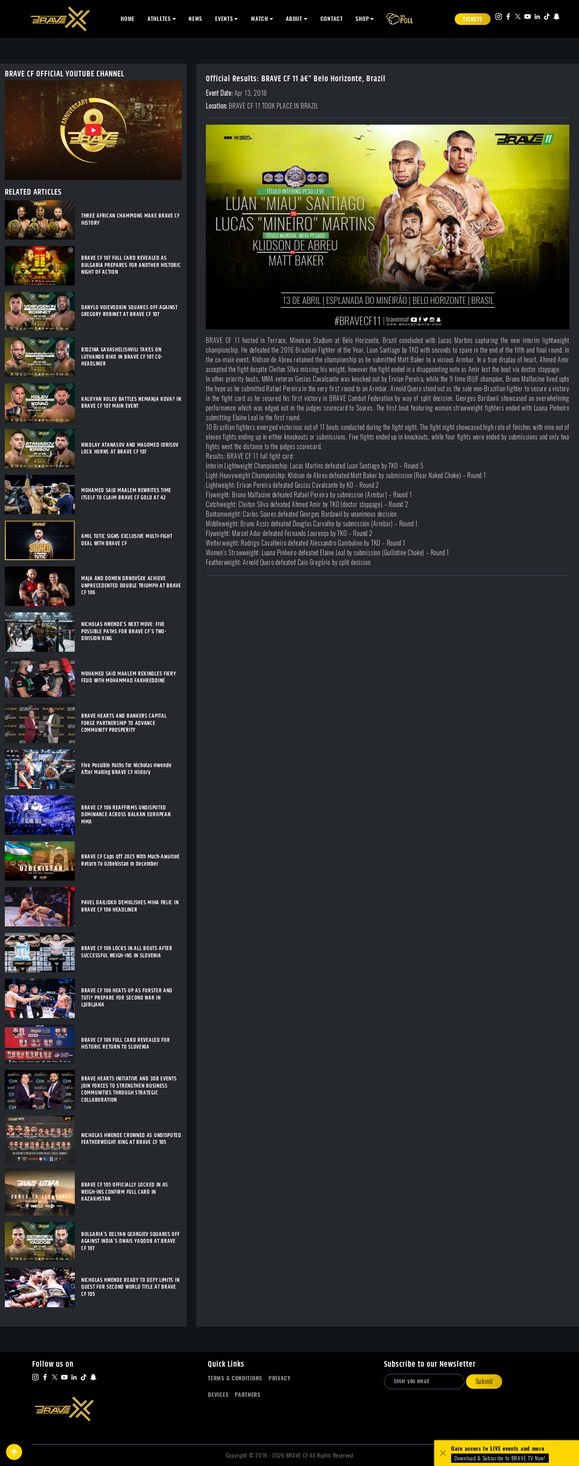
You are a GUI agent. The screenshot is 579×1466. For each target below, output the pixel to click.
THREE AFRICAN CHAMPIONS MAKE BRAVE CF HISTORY (130, 220)
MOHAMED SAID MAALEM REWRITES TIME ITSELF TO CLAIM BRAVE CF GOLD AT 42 (126, 494)
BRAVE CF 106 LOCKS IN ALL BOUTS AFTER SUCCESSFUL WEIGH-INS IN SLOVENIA (126, 952)
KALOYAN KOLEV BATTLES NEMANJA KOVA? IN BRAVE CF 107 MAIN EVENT (131, 403)
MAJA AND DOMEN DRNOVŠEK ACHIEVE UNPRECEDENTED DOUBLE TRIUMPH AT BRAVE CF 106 (131, 586)
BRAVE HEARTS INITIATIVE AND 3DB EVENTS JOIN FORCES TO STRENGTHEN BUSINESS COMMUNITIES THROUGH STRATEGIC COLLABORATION (129, 1090)
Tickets (472, 19)
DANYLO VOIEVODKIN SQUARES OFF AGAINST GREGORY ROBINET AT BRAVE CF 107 (129, 311)
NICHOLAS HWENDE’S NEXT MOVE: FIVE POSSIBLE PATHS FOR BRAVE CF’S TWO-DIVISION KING (123, 632)
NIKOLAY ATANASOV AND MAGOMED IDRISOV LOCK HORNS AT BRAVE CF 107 (130, 449)
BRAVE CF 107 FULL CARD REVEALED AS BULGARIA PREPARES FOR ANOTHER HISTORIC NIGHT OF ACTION (131, 265)
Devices (218, 1394)
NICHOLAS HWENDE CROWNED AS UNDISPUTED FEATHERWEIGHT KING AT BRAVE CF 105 (131, 1139)
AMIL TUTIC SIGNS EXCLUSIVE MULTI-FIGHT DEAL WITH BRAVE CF (126, 540)
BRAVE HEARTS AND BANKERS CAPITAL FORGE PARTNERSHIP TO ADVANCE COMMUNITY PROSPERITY (123, 723)
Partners (248, 1394)
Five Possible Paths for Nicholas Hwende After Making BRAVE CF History (126, 769)
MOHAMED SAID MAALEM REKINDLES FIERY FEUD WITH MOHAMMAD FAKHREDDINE (128, 678)
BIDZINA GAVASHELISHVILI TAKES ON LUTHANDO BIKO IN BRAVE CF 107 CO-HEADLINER (122, 357)
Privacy (280, 1378)
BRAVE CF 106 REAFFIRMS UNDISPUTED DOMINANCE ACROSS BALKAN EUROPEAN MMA (125, 815)
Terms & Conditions (235, 1378)
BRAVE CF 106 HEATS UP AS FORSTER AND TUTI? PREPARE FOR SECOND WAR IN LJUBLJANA (126, 998)
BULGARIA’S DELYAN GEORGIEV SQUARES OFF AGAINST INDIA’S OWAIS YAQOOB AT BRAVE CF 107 (130, 1241)
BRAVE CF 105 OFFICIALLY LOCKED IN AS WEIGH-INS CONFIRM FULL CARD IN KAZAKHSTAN (124, 1192)
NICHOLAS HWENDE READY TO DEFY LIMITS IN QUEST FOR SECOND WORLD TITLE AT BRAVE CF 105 (130, 1287)
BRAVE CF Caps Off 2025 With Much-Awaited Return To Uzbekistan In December (130, 861)
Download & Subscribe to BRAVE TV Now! (500, 1458)
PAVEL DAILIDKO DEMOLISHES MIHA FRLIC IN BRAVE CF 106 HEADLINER (130, 906)
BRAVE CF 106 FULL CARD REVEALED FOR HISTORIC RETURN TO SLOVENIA (125, 1044)
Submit (484, 1381)
